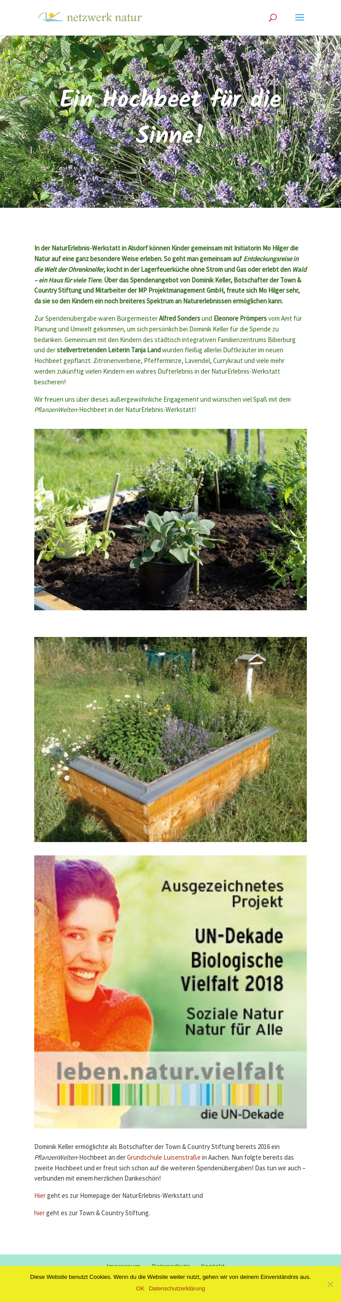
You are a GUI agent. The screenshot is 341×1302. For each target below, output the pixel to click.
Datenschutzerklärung (177, 1288)
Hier (40, 1196)
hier (40, 1213)
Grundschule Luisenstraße (164, 1157)
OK (140, 1288)
